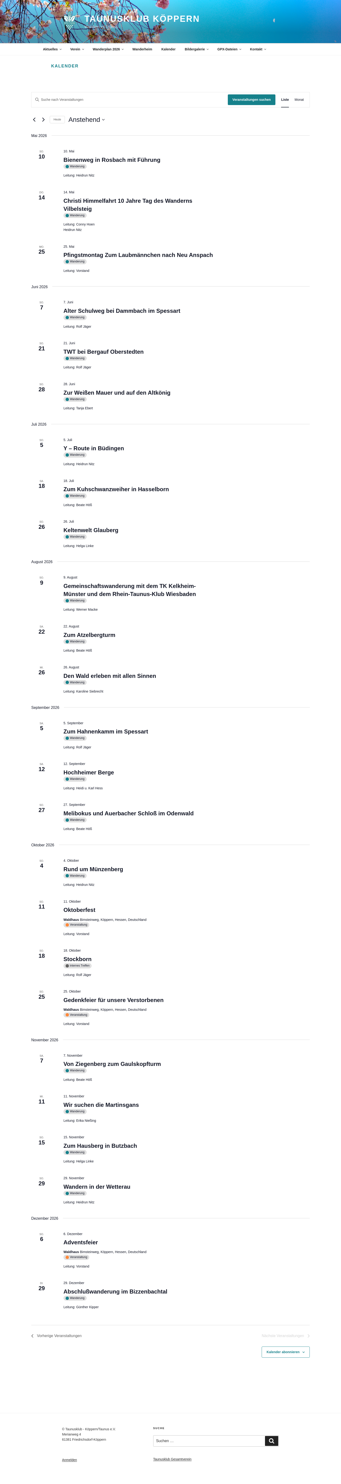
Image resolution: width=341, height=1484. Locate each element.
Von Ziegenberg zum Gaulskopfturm (112, 1064)
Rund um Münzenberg (93, 869)
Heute (57, 119)
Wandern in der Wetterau (96, 1187)
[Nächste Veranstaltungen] (43, 120)
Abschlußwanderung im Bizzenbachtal (115, 1291)
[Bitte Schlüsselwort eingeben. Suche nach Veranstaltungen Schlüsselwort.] (129, 99)
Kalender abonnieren (283, 1352)
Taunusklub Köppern (142, 19)
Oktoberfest (79, 910)
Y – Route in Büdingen (93, 448)
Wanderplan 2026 (109, 49)
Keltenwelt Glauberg (90, 530)
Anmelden (69, 1460)
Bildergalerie (197, 49)
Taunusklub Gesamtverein (172, 1459)
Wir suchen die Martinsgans (101, 1105)
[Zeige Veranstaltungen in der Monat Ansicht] (299, 99)
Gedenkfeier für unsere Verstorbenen (113, 1000)
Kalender (168, 49)
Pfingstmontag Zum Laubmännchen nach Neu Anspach (138, 255)
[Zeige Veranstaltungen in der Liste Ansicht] (285, 99)
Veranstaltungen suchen (252, 100)
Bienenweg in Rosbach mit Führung (111, 160)
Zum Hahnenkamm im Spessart (105, 731)
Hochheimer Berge (88, 772)
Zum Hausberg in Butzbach (100, 1146)
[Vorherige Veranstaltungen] (34, 120)
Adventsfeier (80, 1242)
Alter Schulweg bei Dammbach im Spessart (121, 311)
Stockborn (77, 959)
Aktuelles (52, 49)
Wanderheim (142, 49)
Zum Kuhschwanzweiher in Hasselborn (116, 489)
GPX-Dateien (229, 49)
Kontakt (258, 49)
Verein (77, 49)
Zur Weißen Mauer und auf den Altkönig (116, 392)
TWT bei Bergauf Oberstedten (103, 352)
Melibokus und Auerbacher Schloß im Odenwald (128, 813)
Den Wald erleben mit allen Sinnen (109, 676)
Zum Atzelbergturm (89, 635)
